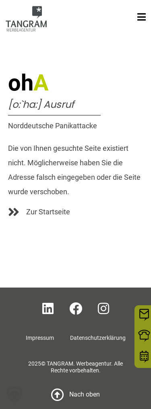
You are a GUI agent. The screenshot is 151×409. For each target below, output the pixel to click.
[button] (14, 394)
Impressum (40, 338)
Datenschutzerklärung (98, 338)
